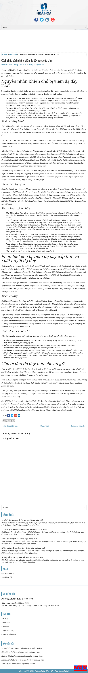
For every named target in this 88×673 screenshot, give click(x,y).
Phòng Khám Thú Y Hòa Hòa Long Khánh (52, 671)
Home (4, 54)
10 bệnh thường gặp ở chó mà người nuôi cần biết (22, 520)
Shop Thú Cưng (7, 630)
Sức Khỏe (5, 623)
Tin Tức (4, 619)
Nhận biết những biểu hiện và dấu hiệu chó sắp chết (23, 548)
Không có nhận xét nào (36, 64)
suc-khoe (5, 577)
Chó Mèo (5, 627)
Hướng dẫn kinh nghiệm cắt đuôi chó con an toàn (22, 557)
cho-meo (13, 54)
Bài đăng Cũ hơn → (79, 426)
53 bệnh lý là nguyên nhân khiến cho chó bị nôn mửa (23, 530)
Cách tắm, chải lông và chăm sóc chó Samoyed (20, 652)
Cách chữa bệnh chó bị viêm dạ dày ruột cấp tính (26, 60)
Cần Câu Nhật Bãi (8, 634)
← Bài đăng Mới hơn (9, 426)
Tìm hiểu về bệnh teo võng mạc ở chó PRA (19, 539)
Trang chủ (44, 426)
